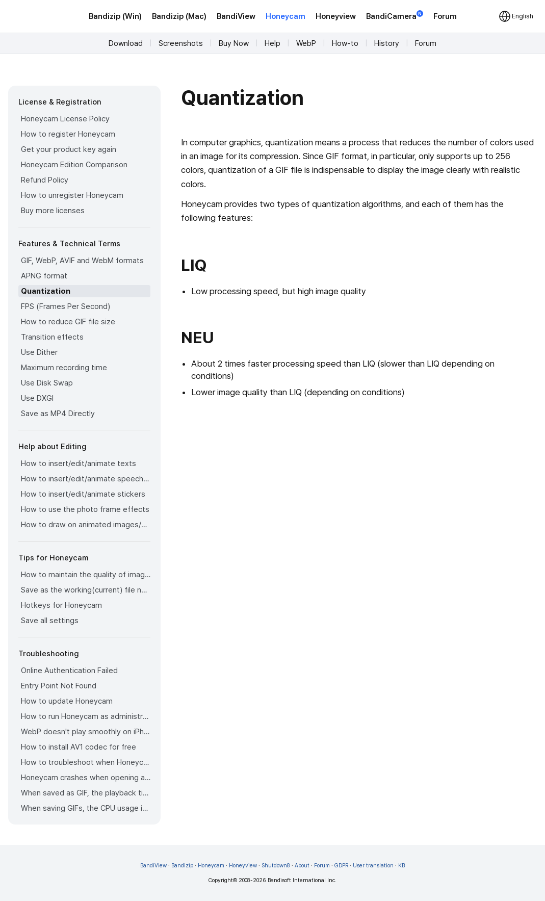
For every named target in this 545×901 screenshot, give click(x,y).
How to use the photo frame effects (85, 509)
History (386, 43)
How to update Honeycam (67, 701)
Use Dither (39, 352)
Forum (445, 16)
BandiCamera (394, 15)
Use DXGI (37, 398)
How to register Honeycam (68, 134)
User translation (373, 865)
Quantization (45, 291)
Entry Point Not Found (58, 685)
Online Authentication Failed (69, 670)
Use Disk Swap (47, 383)
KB (401, 865)
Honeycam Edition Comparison (74, 164)
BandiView (236, 16)
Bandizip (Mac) (179, 16)
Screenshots (181, 43)
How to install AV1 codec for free (78, 747)
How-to (345, 43)
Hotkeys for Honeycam (61, 605)
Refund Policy (44, 180)
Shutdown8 (276, 865)
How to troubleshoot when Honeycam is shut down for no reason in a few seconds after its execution (85, 762)
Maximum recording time (64, 367)
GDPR (341, 865)
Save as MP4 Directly (58, 413)
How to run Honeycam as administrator (85, 716)
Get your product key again (68, 149)
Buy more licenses (53, 210)
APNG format (44, 275)
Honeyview (336, 16)
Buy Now (234, 43)
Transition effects (52, 337)
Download (126, 43)
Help (272, 43)
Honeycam (285, 16)
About (302, 865)
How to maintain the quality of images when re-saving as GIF (85, 574)
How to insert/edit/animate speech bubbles (85, 478)
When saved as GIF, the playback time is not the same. (85, 792)
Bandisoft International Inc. (302, 880)
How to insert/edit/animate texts (78, 463)
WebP (306, 43)
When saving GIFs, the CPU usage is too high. (85, 808)
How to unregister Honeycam (72, 195)
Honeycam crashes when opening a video (85, 777)
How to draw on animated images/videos (85, 524)
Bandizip (182, 865)
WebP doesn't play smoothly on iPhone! (85, 731)
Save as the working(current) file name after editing (85, 590)
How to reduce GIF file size (68, 321)
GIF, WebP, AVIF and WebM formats (82, 260)
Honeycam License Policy (65, 118)
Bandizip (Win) (115, 16)
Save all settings (50, 620)
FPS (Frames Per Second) (65, 306)
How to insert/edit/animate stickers (83, 494)
